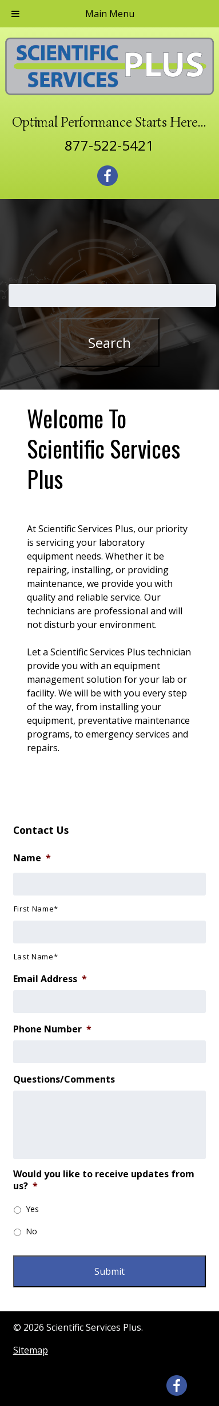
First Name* (36, 908)
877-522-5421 (109, 145)
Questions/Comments (64, 1079)
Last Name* (36, 956)
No (31, 1231)
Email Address (50, 979)
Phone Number (52, 1029)
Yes (32, 1209)
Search (109, 342)
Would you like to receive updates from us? (103, 1180)
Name (32, 858)
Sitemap (30, 1350)
